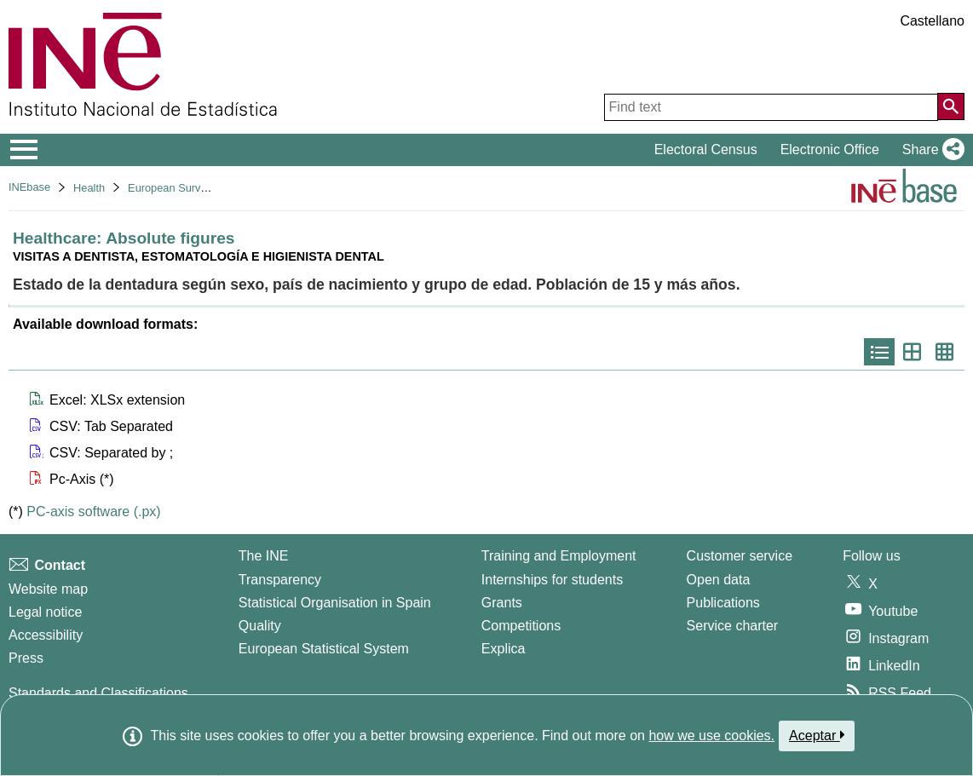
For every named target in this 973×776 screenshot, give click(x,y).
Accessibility (46, 635)
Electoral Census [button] (705, 149)
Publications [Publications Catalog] (723, 602)
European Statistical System (324, 648)
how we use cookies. (711, 735)
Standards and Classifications (98, 693)
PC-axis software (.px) (93, 511)
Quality (260, 625)
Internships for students (552, 579)
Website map (48, 589)
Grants (501, 602)
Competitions (521, 625)
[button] (929, 150)
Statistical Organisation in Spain (335, 602)
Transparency (280, 579)
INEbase (29, 187)
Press (26, 658)
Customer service (739, 556)
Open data (719, 579)
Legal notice (45, 612)
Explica (503, 648)
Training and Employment (558, 556)
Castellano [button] (932, 21)
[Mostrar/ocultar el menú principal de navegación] (24, 150)
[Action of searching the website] (950, 106)
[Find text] (771, 107)
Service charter (733, 625)
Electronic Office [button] (829, 149)
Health (89, 187)
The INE (264, 556)
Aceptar (816, 735)
